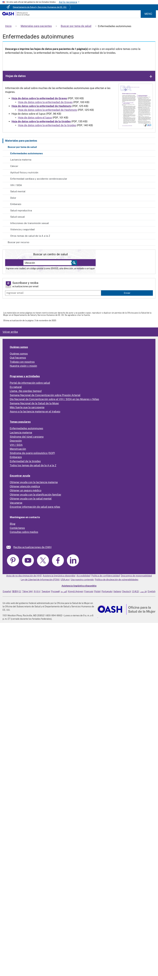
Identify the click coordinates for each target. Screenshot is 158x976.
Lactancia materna (20, 159)
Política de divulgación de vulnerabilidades (116, 579)
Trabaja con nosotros (22, 361)
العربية (64, 591)
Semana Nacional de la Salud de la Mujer (34, 403)
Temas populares (20, 421)
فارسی (143, 591)
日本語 (135, 591)
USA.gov (65, 579)
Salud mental (17, 191)
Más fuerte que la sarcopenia (27, 407)
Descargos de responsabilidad (136, 575)
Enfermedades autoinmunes (26, 153)
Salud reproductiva (21, 210)
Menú (148, 13)
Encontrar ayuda (20, 475)
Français (88, 591)
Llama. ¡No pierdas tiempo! (26, 391)
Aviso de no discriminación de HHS (24, 575)
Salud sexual (17, 216)
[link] (9, 547)
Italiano (117, 591)
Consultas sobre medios (24, 532)
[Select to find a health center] (74, 262)
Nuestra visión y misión (23, 365)
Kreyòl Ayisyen (75, 591)
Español (7, 591)
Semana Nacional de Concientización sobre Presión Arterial (45, 395)
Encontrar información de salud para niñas (35, 506)
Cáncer (14, 166)
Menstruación (18, 448)
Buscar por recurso (18, 242)
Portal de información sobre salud (30, 382)
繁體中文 (16, 591)
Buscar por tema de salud (22, 147)
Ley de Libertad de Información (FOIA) (40, 579)
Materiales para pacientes (21, 140)
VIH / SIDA (16, 185)
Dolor (13, 197)
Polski (97, 591)
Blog (12, 523)
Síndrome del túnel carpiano (27, 436)
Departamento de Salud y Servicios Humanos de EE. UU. (40, 7)
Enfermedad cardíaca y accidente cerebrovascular (38, 178)
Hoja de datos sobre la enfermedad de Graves (45, 102)
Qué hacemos (18, 357)
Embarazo (15, 204)
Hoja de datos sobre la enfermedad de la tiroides (47, 125)
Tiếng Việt (27, 591)
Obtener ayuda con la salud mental (31, 498)
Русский (55, 591)
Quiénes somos (19, 347)
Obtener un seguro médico (25, 490)
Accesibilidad (83, 575)
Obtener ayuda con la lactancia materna (34, 482)
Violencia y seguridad (22, 229)
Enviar (127, 293)
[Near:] (48, 262)
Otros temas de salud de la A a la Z (30, 235)
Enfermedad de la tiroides (25, 461)
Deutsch (126, 591)
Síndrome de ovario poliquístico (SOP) (32, 453)
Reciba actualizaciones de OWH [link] (32, 547)
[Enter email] (53, 293)
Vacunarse (16, 502)
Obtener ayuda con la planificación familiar (35, 494)
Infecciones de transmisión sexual (29, 223)
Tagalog (46, 591)
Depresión (16, 440)
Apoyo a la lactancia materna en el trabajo (35, 411)
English (151, 591)
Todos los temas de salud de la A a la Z (33, 465)
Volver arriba (10, 331)
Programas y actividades (25, 376)
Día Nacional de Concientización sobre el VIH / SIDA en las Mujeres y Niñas (54, 399)
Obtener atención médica (25, 486)
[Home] (16, 15)
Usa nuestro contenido (82, 579)
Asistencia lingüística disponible (59, 575)
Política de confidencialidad (105, 575)
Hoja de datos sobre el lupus (35, 117)
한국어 (37, 591)
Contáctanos (17, 528)
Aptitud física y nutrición (24, 172)
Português (107, 591)
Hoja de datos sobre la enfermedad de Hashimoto (47, 109)
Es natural (16, 387)
